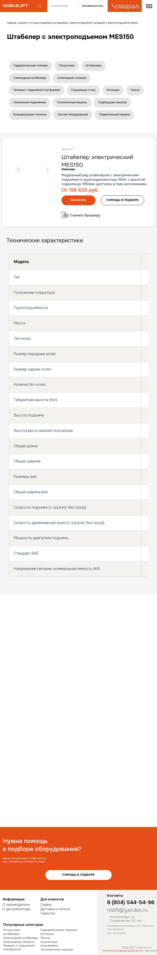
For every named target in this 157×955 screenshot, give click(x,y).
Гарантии (47, 913)
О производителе (16, 905)
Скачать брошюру (85, 215)
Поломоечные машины (72, 102)
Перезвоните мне (92, 6)
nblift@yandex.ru (127, 910)
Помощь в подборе (78, 875)
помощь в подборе (122, 200)
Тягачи (134, 90)
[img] (16, 5)
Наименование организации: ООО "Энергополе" (130, 925)
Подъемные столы (83, 90)
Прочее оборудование (73, 114)
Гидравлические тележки (30, 65)
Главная (11, 23)
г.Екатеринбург (59, 5)
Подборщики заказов (112, 102)
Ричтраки (113, 90)
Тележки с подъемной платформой (36, 90)
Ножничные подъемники (29, 102)
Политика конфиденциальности (122, 950)
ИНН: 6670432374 (116, 933)
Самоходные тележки (71, 78)
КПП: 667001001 (115, 929)
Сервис (46, 905)
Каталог (23, 23)
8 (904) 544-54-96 (130, 902)
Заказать (78, 200)
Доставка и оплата (55, 909)
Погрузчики (66, 65)
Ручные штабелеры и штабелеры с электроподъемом (60, 23)
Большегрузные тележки (30, 114)
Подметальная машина (114, 114)
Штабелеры (93, 65)
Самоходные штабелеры (29, 78)
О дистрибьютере (16, 909)
